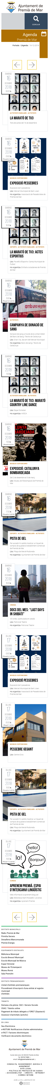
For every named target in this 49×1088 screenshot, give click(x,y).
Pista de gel (18, 539)
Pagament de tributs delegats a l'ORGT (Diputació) (23, 1011)
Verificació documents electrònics (16, 1036)
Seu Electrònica (8, 1026)
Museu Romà (7, 970)
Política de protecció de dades (26, 1071)
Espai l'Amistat (7, 964)
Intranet (40, 1073)
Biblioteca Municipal (10, 954)
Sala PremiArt (7, 974)
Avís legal (25, 1069)
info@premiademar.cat (26, 1059)
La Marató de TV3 (22, 118)
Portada (16, 45)
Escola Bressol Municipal (12, 957)
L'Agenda (24, 45)
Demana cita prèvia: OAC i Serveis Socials (19, 1005)
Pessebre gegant (21, 749)
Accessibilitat (14, 1073)
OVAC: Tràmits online (10, 1008)
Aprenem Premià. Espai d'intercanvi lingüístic (25, 888)
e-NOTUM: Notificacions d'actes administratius (21, 1029)
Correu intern (25, 1075)
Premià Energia (8, 943)
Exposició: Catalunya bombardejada (24, 471)
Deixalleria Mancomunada (12, 939)
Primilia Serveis (8, 936)
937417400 (25, 1057)
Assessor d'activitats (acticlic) (14, 1015)
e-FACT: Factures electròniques (15, 1033)
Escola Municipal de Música (13, 961)
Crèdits (29, 1073)
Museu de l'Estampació (11, 967)
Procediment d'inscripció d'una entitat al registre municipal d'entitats (22, 991)
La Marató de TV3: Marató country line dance (27, 403)
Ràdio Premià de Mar (10, 933)
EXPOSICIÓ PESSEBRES (24, 183)
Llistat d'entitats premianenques (15, 985)
